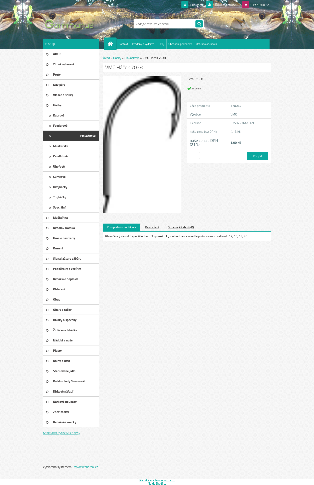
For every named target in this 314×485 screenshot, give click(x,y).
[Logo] (70, 24)
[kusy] (195, 155)
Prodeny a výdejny (143, 44)
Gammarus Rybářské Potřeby (61, 432)
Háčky (117, 57)
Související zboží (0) (181, 227)
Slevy (161, 44)
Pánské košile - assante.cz (157, 480)
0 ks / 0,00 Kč (260, 4)
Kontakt (123, 44)
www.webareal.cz (86, 466)
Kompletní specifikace (121, 227)
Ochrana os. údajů (206, 44)
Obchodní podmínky (180, 44)
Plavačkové (131, 57)
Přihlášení (197, 4)
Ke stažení (152, 227)
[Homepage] (112, 44)
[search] (199, 24)
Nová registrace (225, 4)
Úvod (106, 57)
